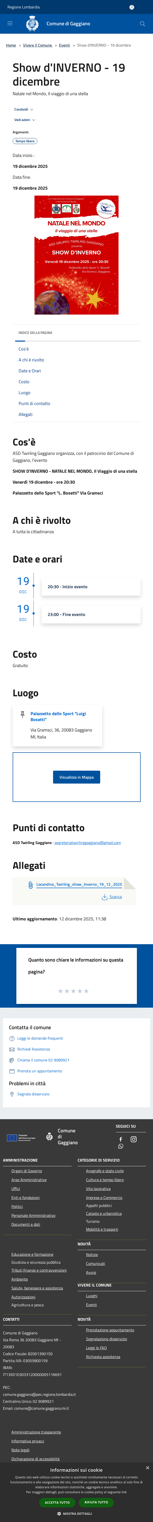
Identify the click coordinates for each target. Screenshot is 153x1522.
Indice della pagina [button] (35, 332)
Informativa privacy (27, 1441)
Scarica (111, 897)
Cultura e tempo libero (105, 1180)
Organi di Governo (26, 1171)
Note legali (20, 1450)
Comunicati (95, 1263)
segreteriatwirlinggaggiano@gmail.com (88, 843)
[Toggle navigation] (10, 23)
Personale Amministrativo (33, 1215)
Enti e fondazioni (25, 1197)
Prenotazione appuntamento (110, 1330)
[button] (76, 1513)
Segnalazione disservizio (106, 1339)
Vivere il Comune (38, 45)
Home (11, 45)
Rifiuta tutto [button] (96, 1502)
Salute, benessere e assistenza (37, 1288)
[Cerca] (143, 24)
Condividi (24, 110)
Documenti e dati (25, 1224)
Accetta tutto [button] (57, 1502)
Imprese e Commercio (104, 1197)
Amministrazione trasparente (36, 1432)
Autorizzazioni (23, 1297)
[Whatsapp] (121, 1146)
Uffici (15, 1189)
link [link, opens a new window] (124, 1492)
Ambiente (19, 1279)
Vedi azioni (25, 120)
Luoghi (91, 1296)
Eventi (64, 45)
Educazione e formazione (32, 1254)
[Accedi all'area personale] (132, 7)
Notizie (92, 1255)
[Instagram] (134, 1139)
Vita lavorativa (98, 1189)
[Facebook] (121, 1139)
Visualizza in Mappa (77, 777)
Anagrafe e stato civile (105, 1171)
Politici (17, 1206)
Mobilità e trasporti (102, 1229)
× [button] (147, 1468)
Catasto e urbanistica (104, 1213)
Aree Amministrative (29, 1180)
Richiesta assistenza (103, 1357)
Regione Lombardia (23, 7)
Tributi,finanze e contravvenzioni (39, 1270)
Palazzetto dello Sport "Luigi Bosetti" (58, 716)
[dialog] (76, 1492)
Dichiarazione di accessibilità (35, 1459)
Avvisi (91, 1272)
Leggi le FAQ (96, 1348)
